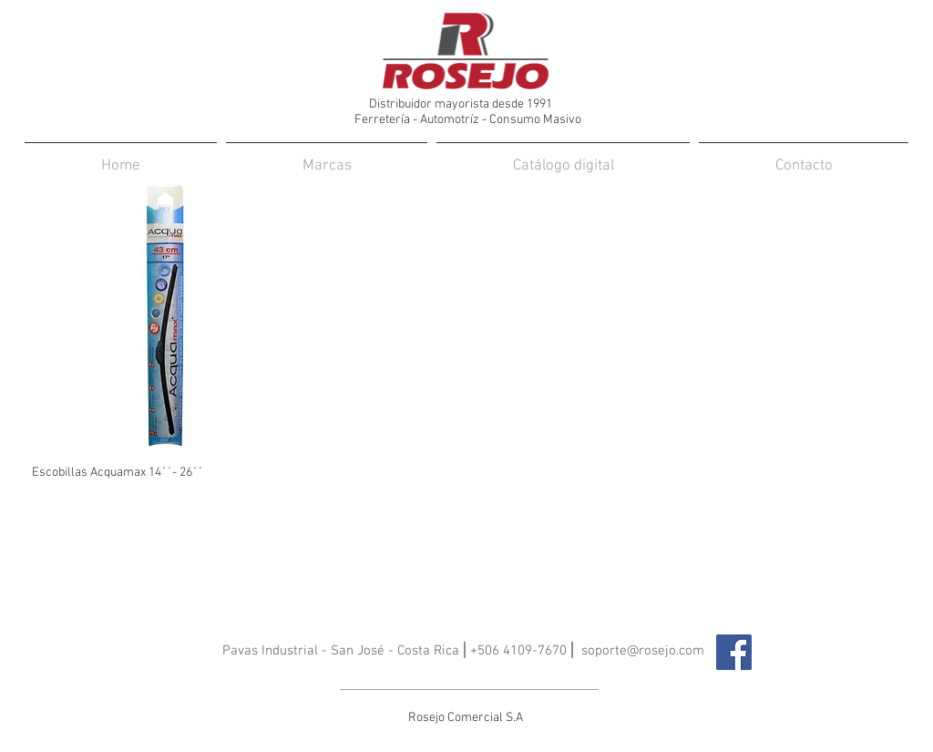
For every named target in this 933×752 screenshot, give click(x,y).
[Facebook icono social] (734, 652)
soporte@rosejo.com (642, 651)
